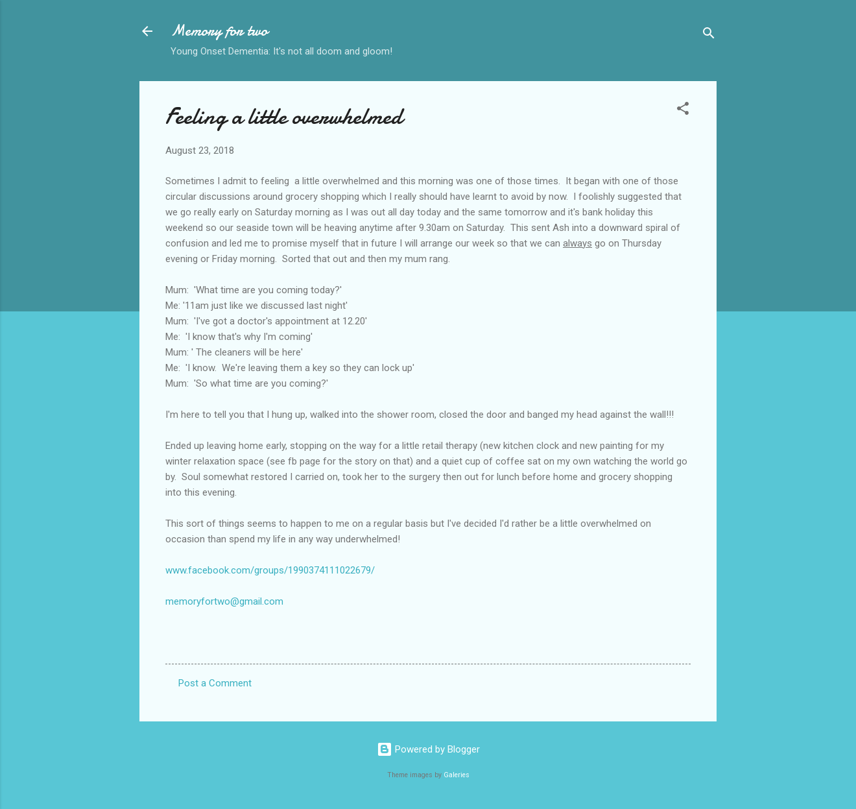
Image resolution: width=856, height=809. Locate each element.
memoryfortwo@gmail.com (224, 601)
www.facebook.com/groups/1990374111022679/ (270, 570)
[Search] (709, 35)
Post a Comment (215, 683)
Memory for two (219, 31)
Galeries (457, 775)
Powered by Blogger (428, 749)
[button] (683, 111)
